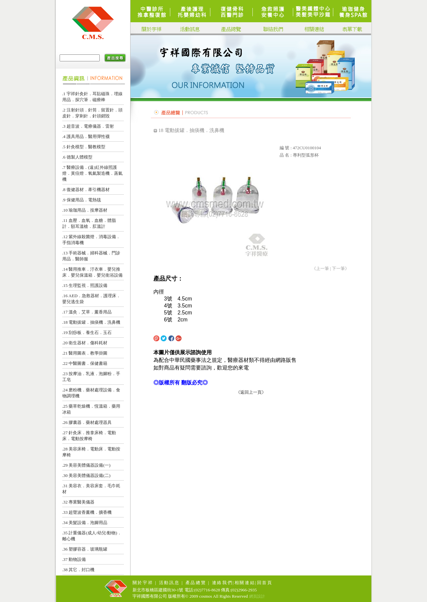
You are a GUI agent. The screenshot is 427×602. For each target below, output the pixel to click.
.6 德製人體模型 (77, 157)
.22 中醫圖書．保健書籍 (85, 363)
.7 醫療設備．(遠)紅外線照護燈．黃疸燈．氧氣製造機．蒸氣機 (92, 173)
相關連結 (245, 582)
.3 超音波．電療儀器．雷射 (88, 126)
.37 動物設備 (74, 559)
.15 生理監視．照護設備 (85, 285)
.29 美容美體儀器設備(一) (86, 465)
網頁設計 (257, 596)
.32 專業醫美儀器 (78, 502)
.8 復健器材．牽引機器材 (86, 189)
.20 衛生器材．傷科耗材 (85, 342)
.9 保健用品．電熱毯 (81, 199)
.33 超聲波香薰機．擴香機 (87, 512)
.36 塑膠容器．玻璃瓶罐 (85, 549)
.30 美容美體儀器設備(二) (86, 475)
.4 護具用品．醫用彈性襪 (86, 136)
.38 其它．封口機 (78, 569)
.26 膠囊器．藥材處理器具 (87, 422)
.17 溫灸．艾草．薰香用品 (87, 311)
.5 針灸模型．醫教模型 (83, 146)
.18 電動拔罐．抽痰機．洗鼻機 (91, 322)
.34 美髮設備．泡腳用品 (85, 522)
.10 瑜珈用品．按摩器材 (85, 210)
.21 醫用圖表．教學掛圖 (85, 353)
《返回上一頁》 (251, 392)
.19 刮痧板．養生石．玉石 (87, 332)
